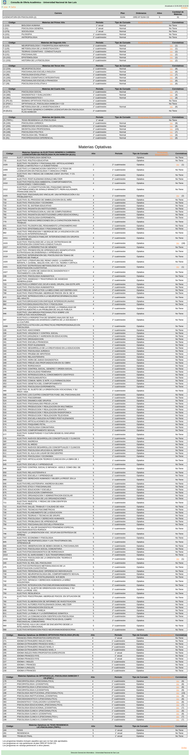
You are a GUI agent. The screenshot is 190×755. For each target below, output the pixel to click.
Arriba (184, 748)
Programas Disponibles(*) (150, 22)
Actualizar (184, 7)
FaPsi (13, 7)
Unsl (6, 7)
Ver (171, 45)
